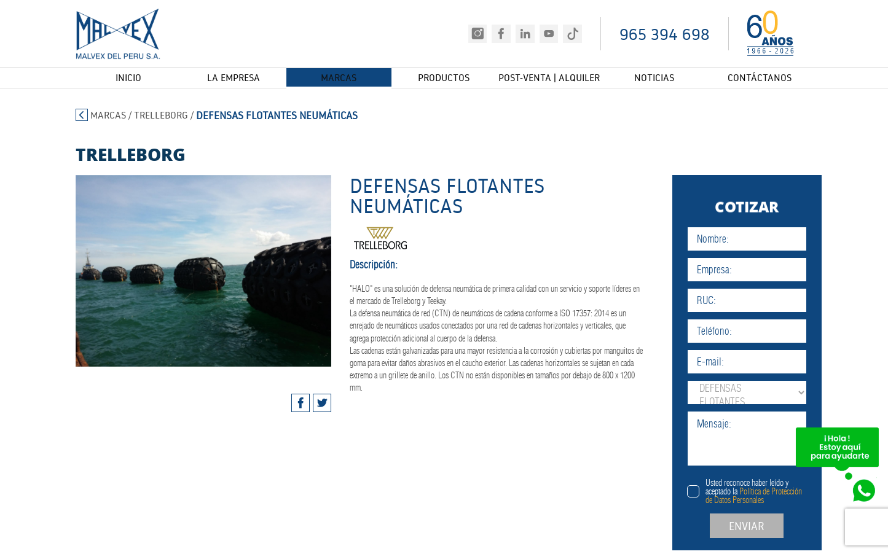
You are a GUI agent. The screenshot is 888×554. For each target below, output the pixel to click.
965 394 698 (664, 34)
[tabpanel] (180, 271)
